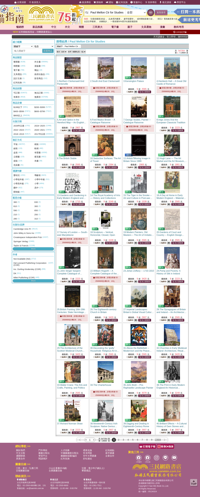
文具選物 (146, 27)
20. (170, 235)
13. (71, 198)
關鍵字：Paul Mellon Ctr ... (68, 46)
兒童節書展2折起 (97, 19)
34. (100, 385)
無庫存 (130, 92)
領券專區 (151, 2)
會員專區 (85, 2)
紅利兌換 (122, 2)
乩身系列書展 (114, 19)
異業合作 (20, 458)
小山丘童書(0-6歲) (58, 468)
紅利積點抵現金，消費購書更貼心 (32, 32)
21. (70, 274)
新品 (37, 27)
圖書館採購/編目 (69, 456)
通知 (109, 2)
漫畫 (162, 27)
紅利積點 (109, 450)
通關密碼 (20, 456)
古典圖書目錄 (55, 470)
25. (71, 312)
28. (171, 312)
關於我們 (20, 450)
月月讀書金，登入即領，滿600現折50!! (177, 37)
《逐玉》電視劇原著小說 (166, 19)
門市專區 (42, 450)
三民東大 (97, 27)
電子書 (115, 27)
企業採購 (20, 2)
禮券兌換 (87, 450)
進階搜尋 (161, 12)
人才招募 (65, 450)
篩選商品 (47, 51)
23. (138, 271)
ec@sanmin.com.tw (35, 488)
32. (172, 351)
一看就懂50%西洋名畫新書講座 (124, 21)
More (33, 249)
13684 (158, 440)
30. (104, 351)
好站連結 (87, 458)
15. (137, 198)
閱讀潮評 (42, 458)
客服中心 (136, 2)
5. (71, 122)
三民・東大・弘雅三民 (27, 468)
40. (172, 426)
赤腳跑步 (103, 21)
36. (171, 388)
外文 (67, 27)
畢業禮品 (86, 470)
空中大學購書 (89, 456)
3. (133, 81)
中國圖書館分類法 (69, 453)
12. (172, 161)
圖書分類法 (44, 453)
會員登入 (34, 2)
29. (70, 351)
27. (138, 312)
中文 (53, 27)
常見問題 (87, 453)
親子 (130, 27)
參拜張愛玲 (128, 19)
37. (69, 423)
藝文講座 (165, 2)
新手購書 (109, 453)
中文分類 (20, 453)
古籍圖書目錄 (22, 470)
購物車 (98, 2)
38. (104, 426)
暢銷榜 (20, 27)
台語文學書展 (90, 21)
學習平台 (180, 2)
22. (104, 274)
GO (150, 12)
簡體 (81, 27)
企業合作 (109, 456)
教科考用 (179, 27)
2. (105, 81)
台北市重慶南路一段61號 (94, 482)
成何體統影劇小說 (144, 19)
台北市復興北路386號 (26, 482)
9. (67, 158)
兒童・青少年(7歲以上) (93, 468)
